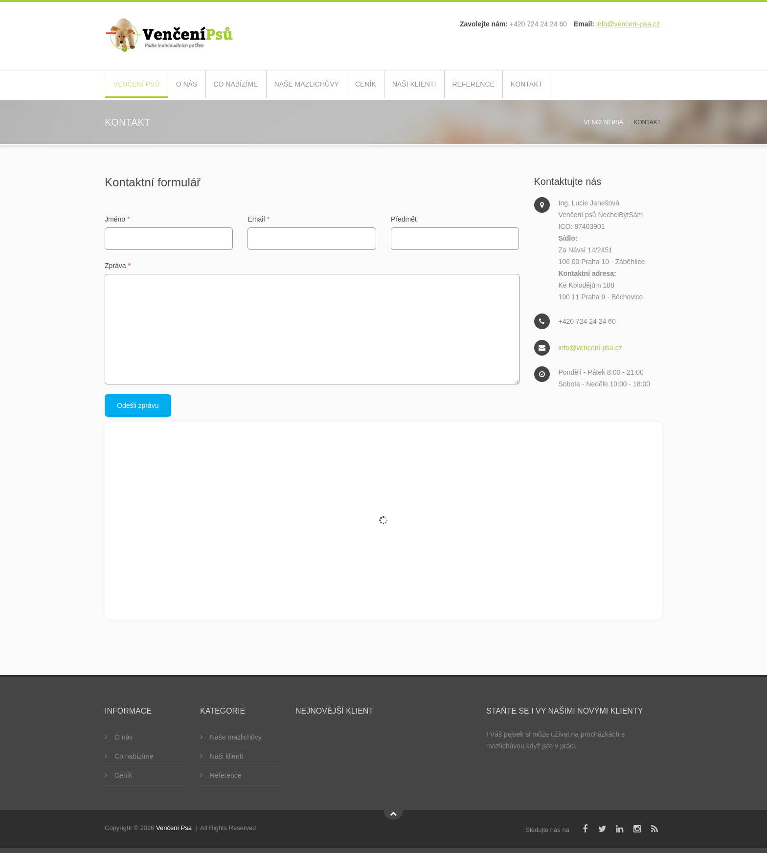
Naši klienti (447, 85)
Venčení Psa (174, 827)
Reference (510, 85)
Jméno (117, 219)
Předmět (404, 219)
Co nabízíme (249, 85)
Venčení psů (138, 85)
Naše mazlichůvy (327, 85)
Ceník (391, 85)
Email (258, 219)
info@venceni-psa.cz (628, 24)
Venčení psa (604, 122)
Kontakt (568, 85)
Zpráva (118, 265)
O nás (193, 85)
